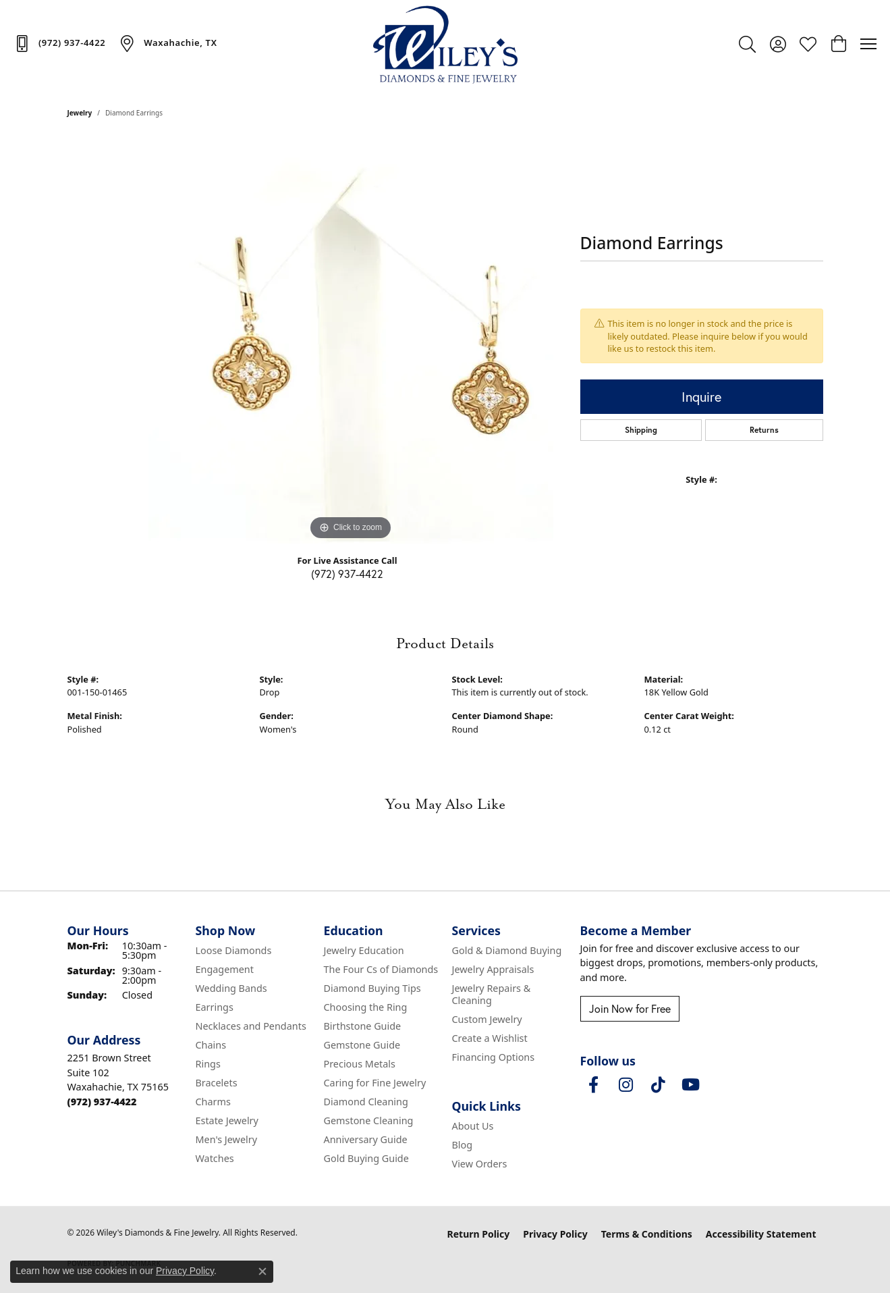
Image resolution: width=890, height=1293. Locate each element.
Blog (462, 1144)
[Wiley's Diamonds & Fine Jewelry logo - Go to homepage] (445, 44)
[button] (747, 43)
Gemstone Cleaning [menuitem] (369, 1120)
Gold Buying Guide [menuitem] (366, 1158)
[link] (59, 43)
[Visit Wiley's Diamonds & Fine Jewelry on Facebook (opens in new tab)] (593, 1085)
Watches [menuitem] (215, 1158)
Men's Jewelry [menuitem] (227, 1139)
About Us (473, 1125)
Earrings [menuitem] (214, 1007)
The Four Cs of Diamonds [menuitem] (381, 969)
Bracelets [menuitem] (217, 1082)
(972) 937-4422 (347, 573)
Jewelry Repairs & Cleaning (491, 994)
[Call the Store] (102, 1101)
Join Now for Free (630, 1008)
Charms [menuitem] (213, 1101)
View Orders (479, 1163)
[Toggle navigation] (868, 44)
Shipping (641, 430)
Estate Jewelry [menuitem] (227, 1120)
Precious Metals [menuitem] (359, 1063)
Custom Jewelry (487, 1019)
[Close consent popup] (262, 1271)
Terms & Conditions (646, 1234)
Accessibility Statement (761, 1234)
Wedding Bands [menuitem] (231, 988)
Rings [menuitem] (208, 1063)
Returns (764, 430)
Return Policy (478, 1234)
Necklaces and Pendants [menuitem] (251, 1026)
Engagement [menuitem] (225, 969)
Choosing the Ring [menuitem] (366, 1007)
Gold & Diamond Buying (507, 950)
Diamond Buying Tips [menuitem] (372, 988)
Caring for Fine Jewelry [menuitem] (375, 1082)
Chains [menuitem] (211, 1044)
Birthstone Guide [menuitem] (362, 1026)
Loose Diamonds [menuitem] (234, 950)
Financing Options (493, 1057)
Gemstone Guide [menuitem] (362, 1044)
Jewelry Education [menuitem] (364, 950)
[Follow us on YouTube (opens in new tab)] (690, 1085)
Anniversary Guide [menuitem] (366, 1139)
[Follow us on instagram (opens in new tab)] (626, 1085)
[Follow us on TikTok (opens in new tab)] (658, 1085)
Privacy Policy (555, 1234)
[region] (350, 341)
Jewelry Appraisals (493, 969)
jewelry (79, 112)
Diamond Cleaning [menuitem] (366, 1101)
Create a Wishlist (490, 1038)
